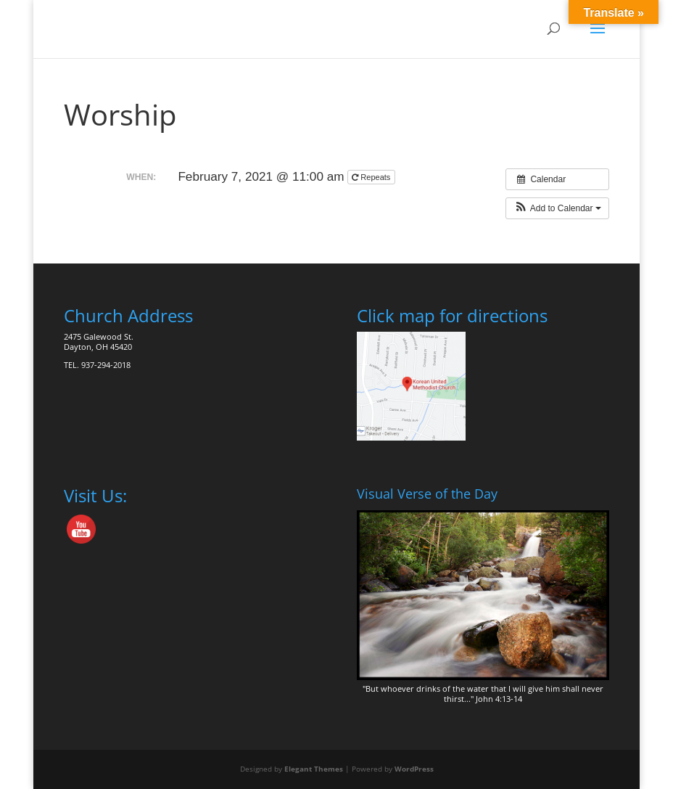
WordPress (414, 769)
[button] (557, 208)
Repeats (372, 177)
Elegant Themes (313, 769)
